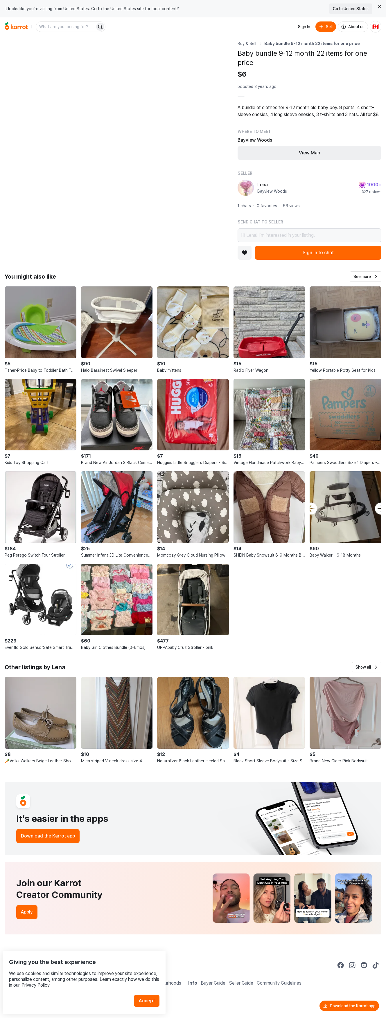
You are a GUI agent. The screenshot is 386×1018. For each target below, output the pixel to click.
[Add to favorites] (245, 253)
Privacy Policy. (77, 973)
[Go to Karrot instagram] (352, 965)
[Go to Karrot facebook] (340, 965)
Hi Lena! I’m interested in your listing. (309, 235)
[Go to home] (16, 26)
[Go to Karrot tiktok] (375, 965)
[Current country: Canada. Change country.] (375, 27)
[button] (365, 276)
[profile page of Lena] (246, 188)
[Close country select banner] (380, 6)
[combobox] (66, 26)
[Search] (100, 27)
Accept (150, 989)
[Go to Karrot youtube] (363, 965)
